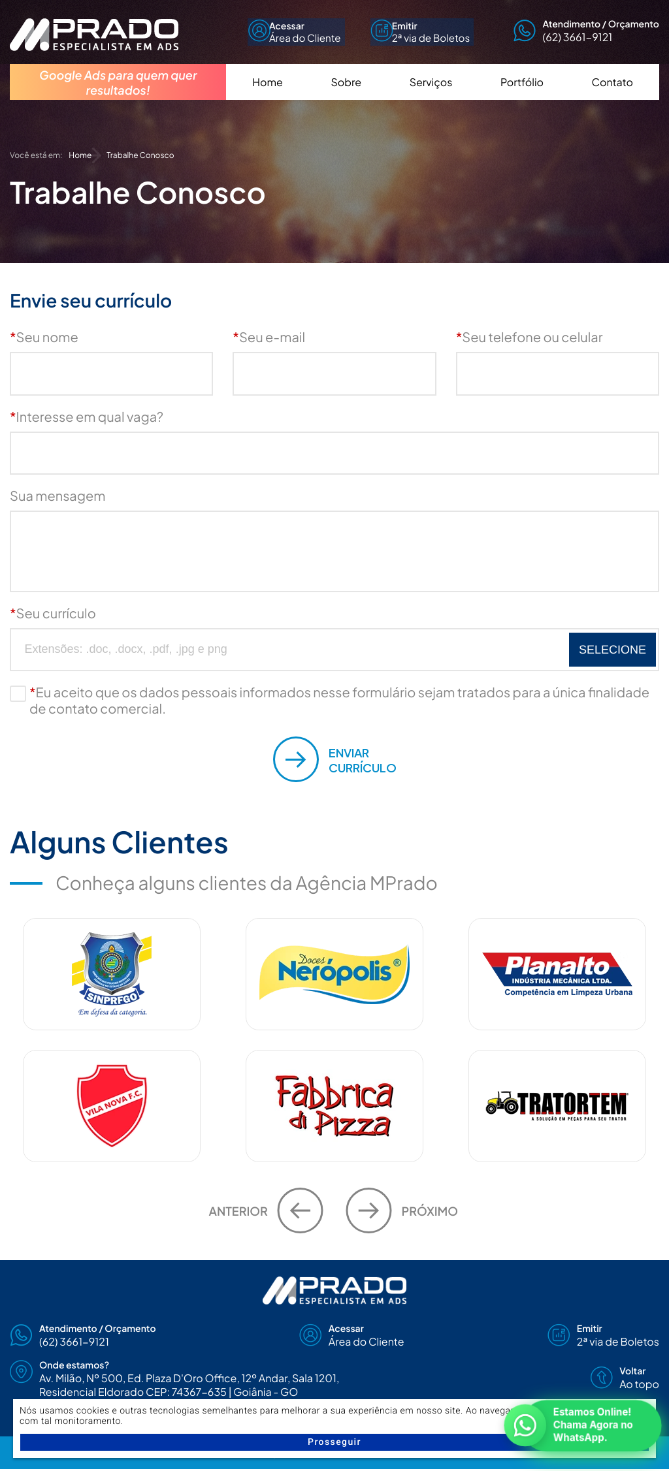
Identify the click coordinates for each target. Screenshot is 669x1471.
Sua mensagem (57, 496)
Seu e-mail (269, 337)
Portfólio (522, 95)
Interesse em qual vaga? (86, 417)
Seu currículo (53, 613)
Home (267, 95)
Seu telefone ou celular (529, 337)
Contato (612, 95)
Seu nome (44, 337)
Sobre (346, 95)
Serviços (431, 95)
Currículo (335, 759)
